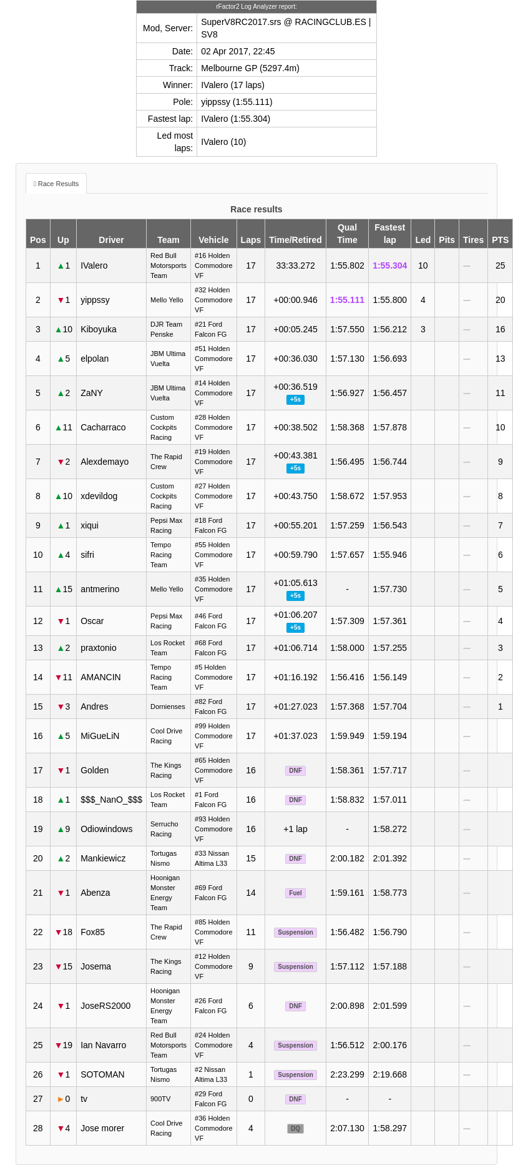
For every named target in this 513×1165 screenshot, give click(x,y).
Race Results (58, 183)
